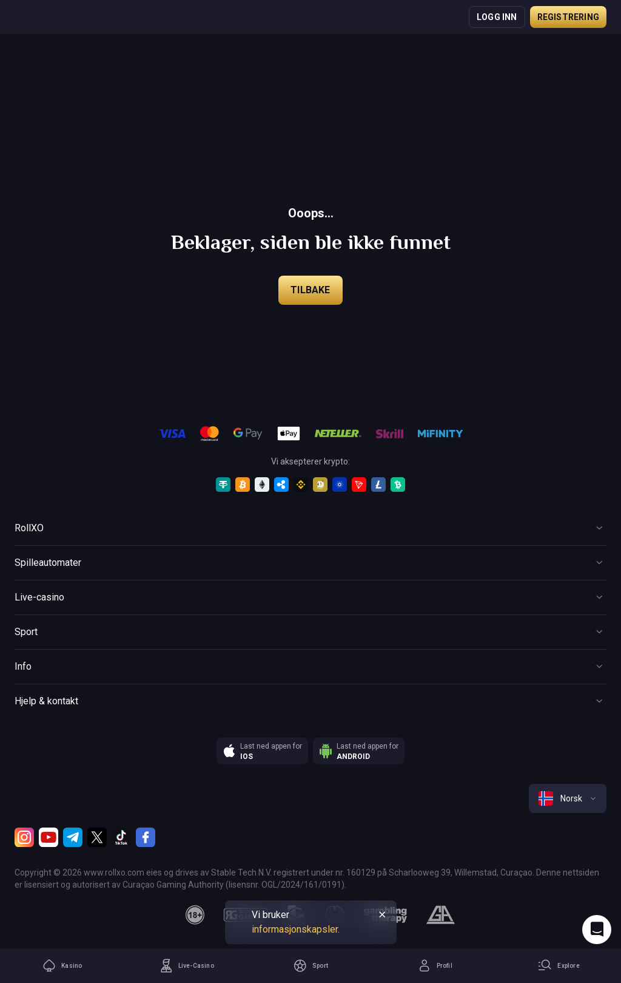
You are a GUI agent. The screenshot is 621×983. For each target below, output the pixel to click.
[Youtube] (48, 837)
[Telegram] (72, 837)
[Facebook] (145, 837)
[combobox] (567, 798)
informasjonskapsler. (296, 929)
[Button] (310, 528)
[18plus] (195, 915)
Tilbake (310, 290)
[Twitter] (97, 837)
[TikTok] (121, 837)
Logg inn (497, 17)
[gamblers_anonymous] (440, 915)
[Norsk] (567, 798)
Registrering (568, 17)
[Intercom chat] (596, 929)
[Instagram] (24, 837)
